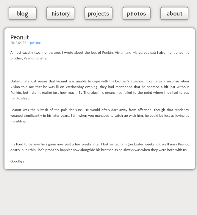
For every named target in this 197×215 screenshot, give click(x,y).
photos (136, 14)
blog (22, 14)
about (174, 14)
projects (98, 14)
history (60, 14)
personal (36, 43)
